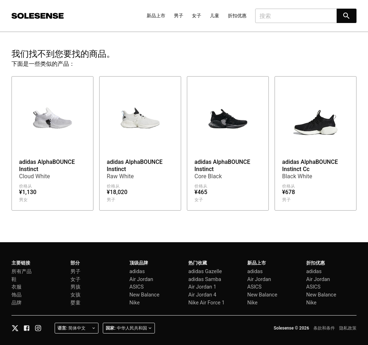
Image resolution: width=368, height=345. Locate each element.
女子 (196, 15)
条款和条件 (324, 328)
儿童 (214, 15)
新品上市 (156, 15)
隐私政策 (347, 328)
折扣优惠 (237, 15)
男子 (178, 15)
